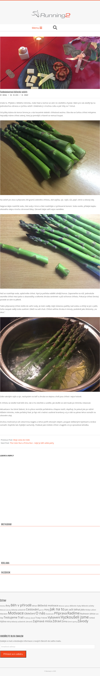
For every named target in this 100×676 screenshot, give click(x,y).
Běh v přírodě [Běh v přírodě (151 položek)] (21, 605)
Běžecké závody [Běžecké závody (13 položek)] (5, 610)
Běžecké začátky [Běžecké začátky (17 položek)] (88, 606)
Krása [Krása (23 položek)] (87, 609)
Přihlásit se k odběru (13, 654)
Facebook (5, 572)
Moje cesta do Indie (21, 440)
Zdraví (26, 95)
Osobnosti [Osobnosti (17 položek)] (50, 614)
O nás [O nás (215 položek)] (40, 613)
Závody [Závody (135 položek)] (82, 621)
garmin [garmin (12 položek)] (41, 610)
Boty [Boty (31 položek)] (8, 605)
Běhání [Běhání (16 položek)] (34, 606)
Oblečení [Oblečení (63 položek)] (29, 613)
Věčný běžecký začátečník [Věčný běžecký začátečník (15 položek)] (16, 622)
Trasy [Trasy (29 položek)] (37, 617)
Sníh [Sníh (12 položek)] (97, 614)
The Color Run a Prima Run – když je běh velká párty (32, 443)
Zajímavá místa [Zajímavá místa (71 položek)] (42, 621)
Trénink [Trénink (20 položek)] (44, 618)
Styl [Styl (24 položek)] (1, 617)
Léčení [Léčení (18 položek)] (93, 610)
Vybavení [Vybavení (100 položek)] (54, 617)
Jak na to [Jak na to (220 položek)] (57, 609)
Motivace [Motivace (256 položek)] (16, 612)
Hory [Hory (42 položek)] (46, 609)
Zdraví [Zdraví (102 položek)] (56, 621)
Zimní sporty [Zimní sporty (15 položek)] (72, 622)
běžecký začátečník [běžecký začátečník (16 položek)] (18, 610)
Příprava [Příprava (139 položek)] (60, 613)
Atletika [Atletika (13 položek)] (2, 606)
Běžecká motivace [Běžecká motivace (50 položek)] (48, 605)
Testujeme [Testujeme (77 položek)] (10, 617)
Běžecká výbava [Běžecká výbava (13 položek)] (64, 606)
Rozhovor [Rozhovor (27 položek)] (84, 613)
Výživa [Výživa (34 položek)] (3, 621)
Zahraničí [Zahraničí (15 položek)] (29, 622)
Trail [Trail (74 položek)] (20, 617)
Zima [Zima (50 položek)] (64, 621)
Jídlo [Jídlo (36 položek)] (83, 609)
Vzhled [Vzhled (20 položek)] (92, 618)
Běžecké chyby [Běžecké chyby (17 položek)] (75, 606)
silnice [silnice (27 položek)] (92, 613)
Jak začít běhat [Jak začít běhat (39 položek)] (72, 609)
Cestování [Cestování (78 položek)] (32, 609)
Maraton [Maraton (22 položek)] (3, 614)
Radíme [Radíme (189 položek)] (73, 613)
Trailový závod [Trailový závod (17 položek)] (29, 618)
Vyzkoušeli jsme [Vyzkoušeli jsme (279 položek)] (75, 617)
